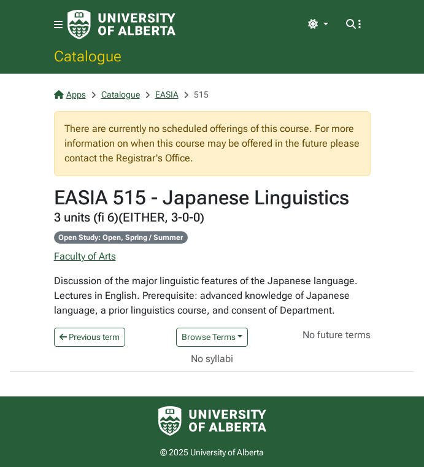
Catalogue (87, 56)
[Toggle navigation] (58, 25)
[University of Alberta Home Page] (121, 24)
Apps (70, 94)
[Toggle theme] (318, 24)
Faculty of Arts (85, 256)
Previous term (90, 337)
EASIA (167, 94)
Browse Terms (209, 337)
